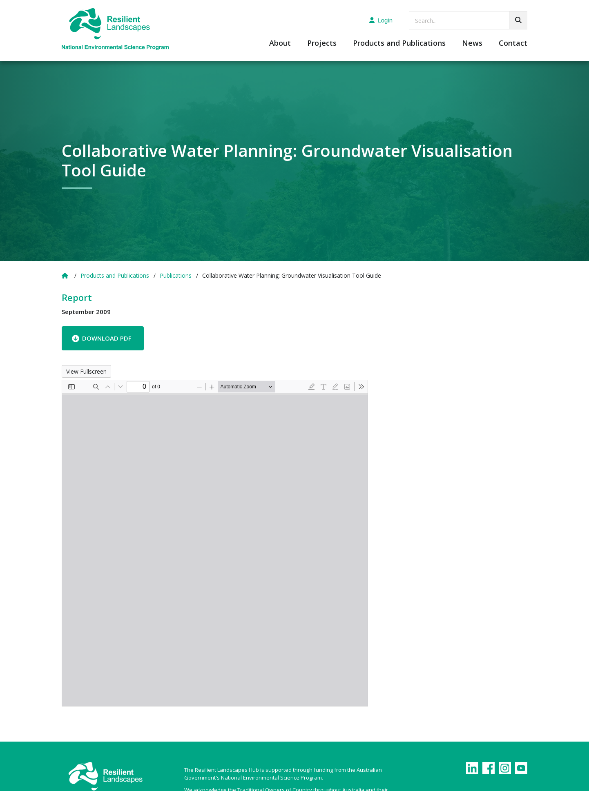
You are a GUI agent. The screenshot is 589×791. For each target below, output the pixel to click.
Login (381, 20)
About (280, 43)
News (472, 43)
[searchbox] (468, 20)
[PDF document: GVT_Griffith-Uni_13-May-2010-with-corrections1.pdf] (215, 543)
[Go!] (518, 20)
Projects (322, 43)
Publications (176, 275)
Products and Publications (399, 43)
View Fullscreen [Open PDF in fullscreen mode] (86, 371)
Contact (513, 43)
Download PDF (107, 338)
